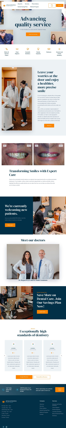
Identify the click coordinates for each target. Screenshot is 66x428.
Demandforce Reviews (41, 377)
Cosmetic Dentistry (56, 411)
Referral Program (34, 7)
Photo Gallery (35, 4)
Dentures (54, 415)
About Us (20, 4)
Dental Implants (56, 409)
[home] (9, 5)
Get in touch (59, 389)
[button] (4, 355)
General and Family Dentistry (57, 405)
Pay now (52, 5)
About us (42, 404)
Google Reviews (24, 377)
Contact (60, 5)
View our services (33, 34)
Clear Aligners (55, 407)
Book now (10, 225)
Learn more (42, 311)
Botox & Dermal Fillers (57, 413)
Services (27, 4)
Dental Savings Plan (23, 7)
